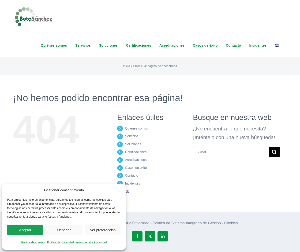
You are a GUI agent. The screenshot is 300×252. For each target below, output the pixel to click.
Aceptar (25, 230)
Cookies (231, 223)
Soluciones (133, 144)
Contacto (131, 175)
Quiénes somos (136, 128)
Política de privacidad (60, 242)
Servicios (132, 136)
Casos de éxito (136, 168)
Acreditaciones (136, 160)
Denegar (64, 230)
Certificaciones (136, 152)
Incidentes (132, 183)
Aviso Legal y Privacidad (91, 242)
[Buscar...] (231, 152)
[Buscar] (274, 152)
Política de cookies (33, 242)
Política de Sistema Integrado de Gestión (187, 223)
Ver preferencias (103, 230)
